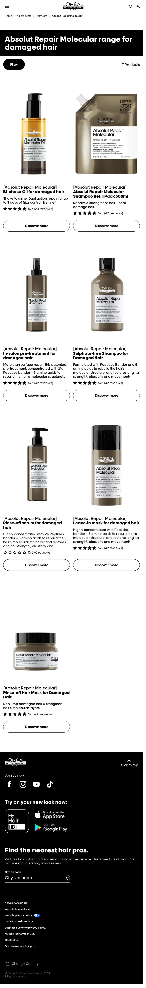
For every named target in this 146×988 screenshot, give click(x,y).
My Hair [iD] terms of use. (21, 933)
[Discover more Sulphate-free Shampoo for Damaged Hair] (106, 395)
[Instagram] (23, 784)
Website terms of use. (18, 909)
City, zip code (13, 872)
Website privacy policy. (22, 915)
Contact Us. (13, 940)
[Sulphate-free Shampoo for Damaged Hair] (106, 311)
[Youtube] (36, 784)
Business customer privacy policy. (26, 927)
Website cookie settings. (20, 921)
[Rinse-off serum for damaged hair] (36, 481)
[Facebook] (9, 784)
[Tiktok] (50, 784)
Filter (14, 64)
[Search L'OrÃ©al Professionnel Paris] (131, 6)
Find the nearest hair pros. (21, 946)
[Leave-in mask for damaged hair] (106, 479)
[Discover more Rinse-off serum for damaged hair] (36, 565)
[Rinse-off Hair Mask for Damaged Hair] (36, 646)
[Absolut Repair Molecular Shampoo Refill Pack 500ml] (106, 145)
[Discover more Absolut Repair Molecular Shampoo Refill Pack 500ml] (106, 226)
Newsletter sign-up (17, 902)
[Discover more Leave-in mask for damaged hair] (106, 565)
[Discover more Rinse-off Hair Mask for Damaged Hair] (36, 727)
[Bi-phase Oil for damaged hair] (36, 143)
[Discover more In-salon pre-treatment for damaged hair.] (36, 395)
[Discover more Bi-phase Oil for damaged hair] (36, 226)
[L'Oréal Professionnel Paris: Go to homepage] (73, 6)
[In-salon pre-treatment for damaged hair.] (36, 311)
